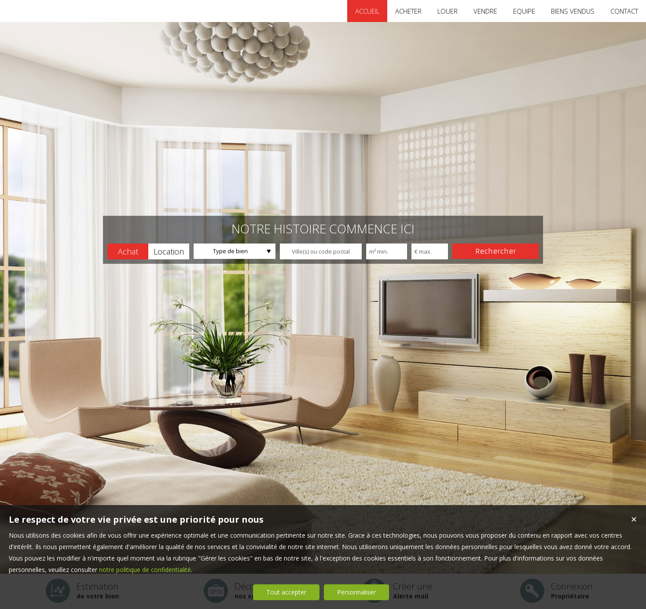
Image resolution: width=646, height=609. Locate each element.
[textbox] (321, 251)
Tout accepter (286, 592)
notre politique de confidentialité (145, 569)
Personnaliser (356, 592)
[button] (127, 251)
